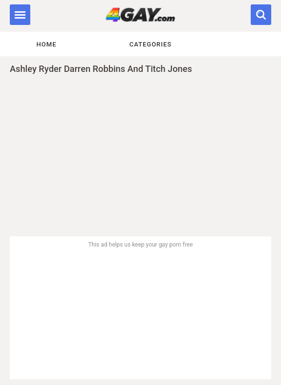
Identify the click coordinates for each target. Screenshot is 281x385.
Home (47, 44)
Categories (151, 44)
